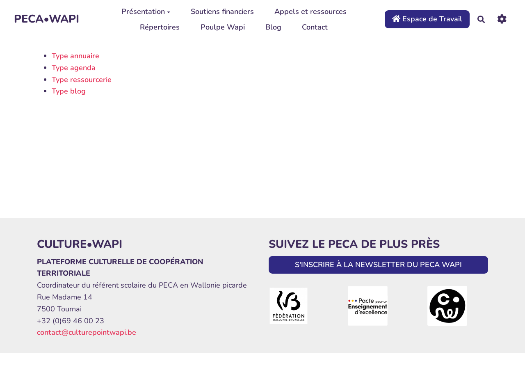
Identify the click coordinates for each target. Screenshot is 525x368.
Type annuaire (75, 56)
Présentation (145, 11)
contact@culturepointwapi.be (86, 332)
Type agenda (74, 68)
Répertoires (160, 27)
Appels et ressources (310, 11)
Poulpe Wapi (223, 27)
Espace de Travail (427, 19)
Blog (273, 27)
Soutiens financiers (222, 11)
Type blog (69, 91)
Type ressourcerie (82, 80)
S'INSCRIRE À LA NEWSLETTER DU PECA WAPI (378, 265)
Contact (315, 27)
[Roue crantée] (502, 19)
